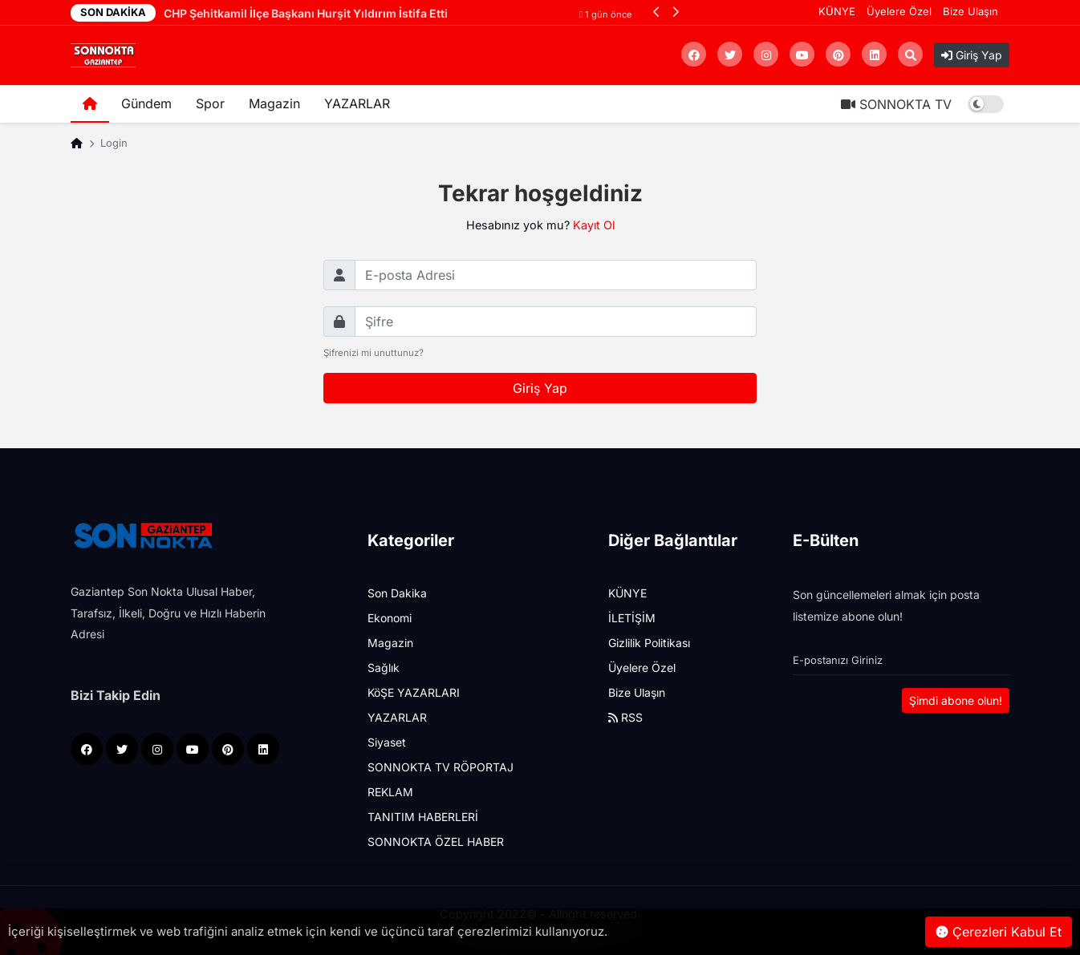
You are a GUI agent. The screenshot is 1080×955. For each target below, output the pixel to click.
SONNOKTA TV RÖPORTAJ (440, 767)
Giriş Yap (971, 55)
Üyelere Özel (899, 11)
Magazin (274, 103)
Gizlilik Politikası (649, 642)
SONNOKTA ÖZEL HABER (435, 841)
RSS (625, 717)
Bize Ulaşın (970, 11)
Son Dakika (397, 593)
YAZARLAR (357, 103)
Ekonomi (389, 618)
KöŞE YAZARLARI (413, 692)
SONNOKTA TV (896, 104)
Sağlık (383, 667)
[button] (656, 11)
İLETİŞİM (632, 618)
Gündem (146, 103)
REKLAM (390, 792)
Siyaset (386, 742)
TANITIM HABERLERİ (422, 816)
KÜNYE (836, 11)
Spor (210, 103)
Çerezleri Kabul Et (999, 932)
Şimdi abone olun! (955, 700)
